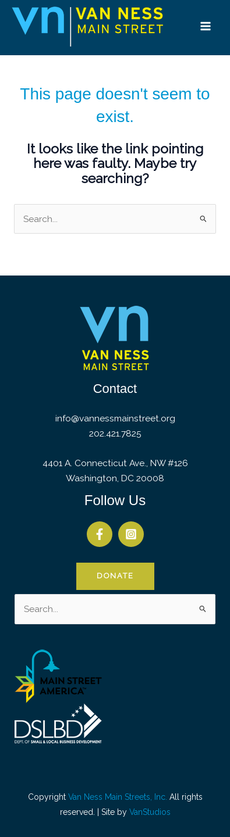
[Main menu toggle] (205, 25)
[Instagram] (131, 534)
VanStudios (150, 812)
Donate (115, 575)
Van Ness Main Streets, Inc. (117, 797)
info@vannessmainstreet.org (115, 418)
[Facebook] (99, 534)
